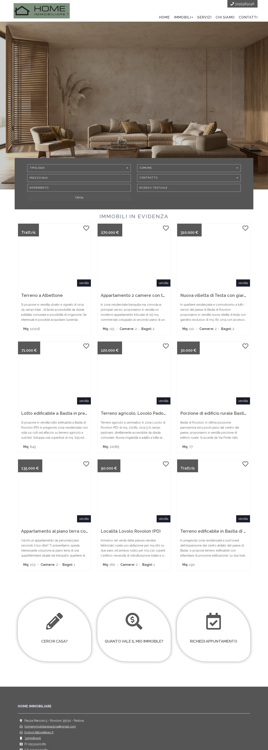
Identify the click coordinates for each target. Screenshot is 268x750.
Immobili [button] (183, 17)
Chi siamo (225, 17)
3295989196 (32, 738)
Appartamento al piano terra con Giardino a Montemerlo (79, 531)
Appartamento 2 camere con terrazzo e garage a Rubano (159, 295)
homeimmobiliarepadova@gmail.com (50, 726)
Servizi (204, 17)
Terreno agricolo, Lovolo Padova (134, 413)
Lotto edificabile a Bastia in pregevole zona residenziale (79, 413)
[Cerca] (79, 197)
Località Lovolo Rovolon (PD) (131, 531)
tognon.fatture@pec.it (38, 732)
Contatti (248, 17)
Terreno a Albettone (42, 295)
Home (164, 17)
